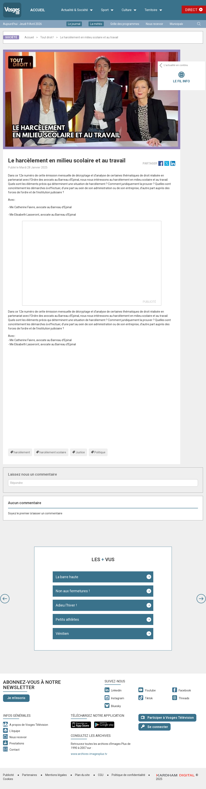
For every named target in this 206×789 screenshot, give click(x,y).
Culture (129, 10)
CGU (100, 775)
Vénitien (62, 633)
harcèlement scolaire (52, 452)
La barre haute (67, 577)
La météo (96, 23)
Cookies (8, 779)
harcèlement (22, 452)
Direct (191, 10)
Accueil (29, 37)
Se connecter (154, 727)
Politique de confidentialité (128, 775)
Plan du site (82, 775)
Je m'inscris (16, 698)
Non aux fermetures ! (73, 591)
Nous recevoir (154, 23)
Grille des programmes (124, 23)
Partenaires (29, 775)
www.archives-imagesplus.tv (89, 753)
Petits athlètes (67, 619)
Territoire (153, 10)
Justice (80, 452)
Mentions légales (56, 775)
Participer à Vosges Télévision (167, 717)
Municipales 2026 (181, 23)
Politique (99, 452)
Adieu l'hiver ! (66, 605)
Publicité (8, 775)
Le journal (74, 23)
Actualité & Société (77, 10)
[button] (5, 598)
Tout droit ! (47, 37)
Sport (107, 10)
